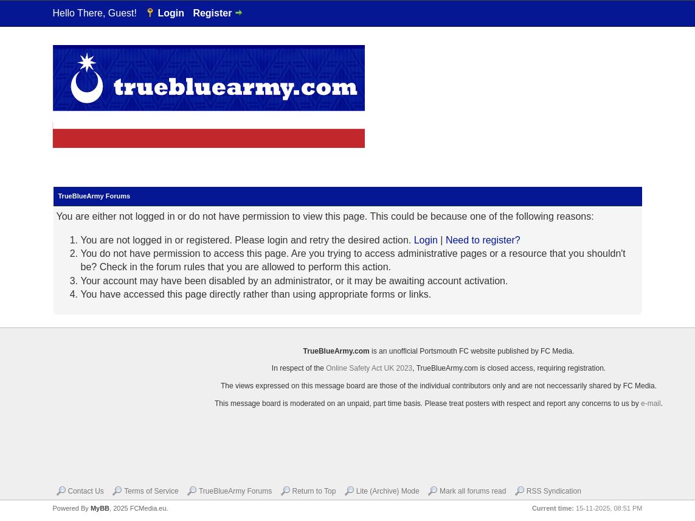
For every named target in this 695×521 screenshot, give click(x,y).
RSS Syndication (554, 491)
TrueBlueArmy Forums (235, 491)
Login (170, 13)
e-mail (651, 403)
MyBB (100, 508)
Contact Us (86, 491)
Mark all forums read (473, 491)
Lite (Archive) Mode (388, 491)
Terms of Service (151, 491)
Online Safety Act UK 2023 (369, 368)
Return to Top (314, 491)
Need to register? (483, 240)
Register (212, 13)
